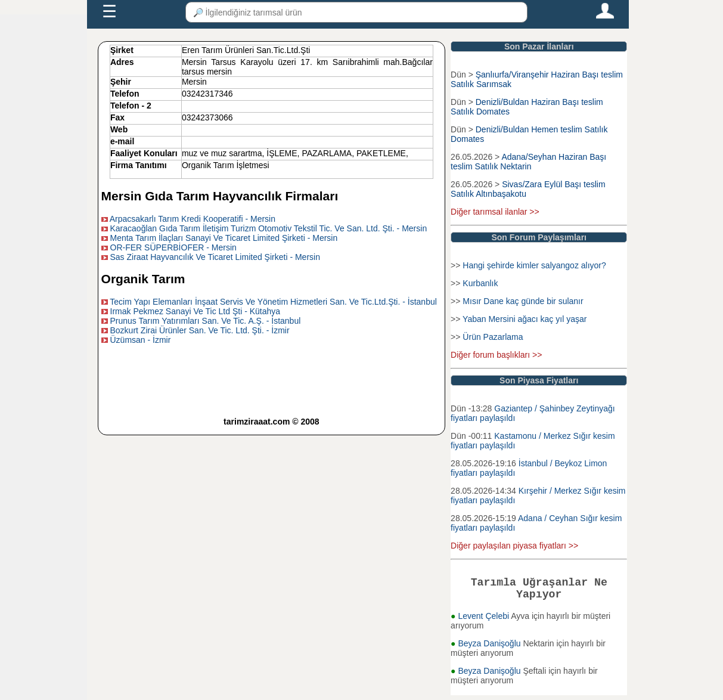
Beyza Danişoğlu (490, 648)
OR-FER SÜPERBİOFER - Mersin (173, 247)
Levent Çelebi (484, 620)
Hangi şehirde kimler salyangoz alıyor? (534, 265)
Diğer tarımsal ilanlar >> (495, 211)
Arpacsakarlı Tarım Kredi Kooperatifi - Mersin (192, 219)
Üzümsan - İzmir (140, 340)
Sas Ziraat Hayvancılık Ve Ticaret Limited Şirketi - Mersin (215, 257)
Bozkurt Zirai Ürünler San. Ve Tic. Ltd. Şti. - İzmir (200, 330)
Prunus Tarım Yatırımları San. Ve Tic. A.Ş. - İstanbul (205, 321)
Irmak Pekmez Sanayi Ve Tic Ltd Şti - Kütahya (195, 311)
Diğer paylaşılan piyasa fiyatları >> (514, 545)
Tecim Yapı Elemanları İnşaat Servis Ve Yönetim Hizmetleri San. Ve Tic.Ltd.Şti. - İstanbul (273, 301)
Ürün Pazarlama (493, 337)
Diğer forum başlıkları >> (496, 355)
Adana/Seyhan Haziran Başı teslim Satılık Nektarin (528, 161)
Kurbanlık (480, 283)
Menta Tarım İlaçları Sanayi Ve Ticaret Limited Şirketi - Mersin (224, 238)
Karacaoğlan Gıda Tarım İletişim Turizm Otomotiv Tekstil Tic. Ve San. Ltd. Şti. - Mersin (268, 228)
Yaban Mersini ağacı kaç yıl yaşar (525, 319)
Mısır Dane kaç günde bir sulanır (523, 301)
